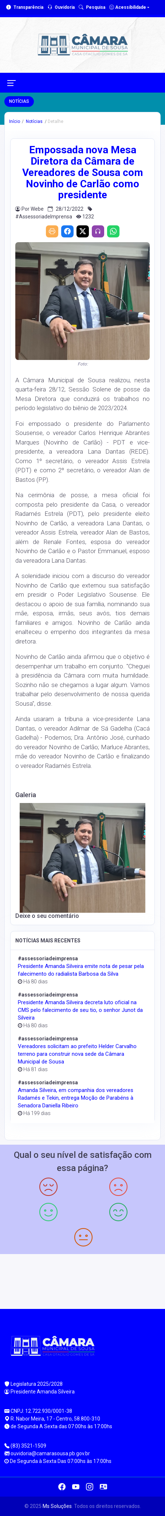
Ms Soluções (57, 1506)
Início (14, 121)
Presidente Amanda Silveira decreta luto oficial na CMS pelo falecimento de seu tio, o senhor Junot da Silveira (80, 1010)
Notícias (34, 121)
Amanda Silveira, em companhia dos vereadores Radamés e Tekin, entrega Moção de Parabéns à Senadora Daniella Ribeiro (75, 1098)
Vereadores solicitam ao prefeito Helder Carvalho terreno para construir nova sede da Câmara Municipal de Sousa (77, 1054)
